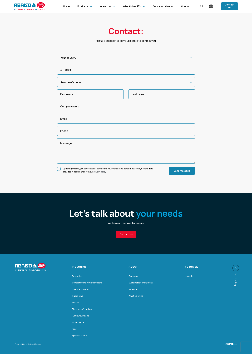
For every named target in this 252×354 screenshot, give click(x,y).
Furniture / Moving (80, 315)
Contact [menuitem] (186, 6)
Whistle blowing (136, 296)
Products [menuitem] (82, 6)
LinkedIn (189, 276)
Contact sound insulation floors (87, 282)
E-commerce (78, 322)
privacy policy (100, 171)
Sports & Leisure (79, 335)
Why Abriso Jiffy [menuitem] (132, 6)
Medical (75, 302)
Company (133, 276)
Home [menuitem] (66, 6)
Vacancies (133, 289)
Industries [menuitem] (105, 6)
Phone (64, 131)
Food (74, 329)
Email (63, 118)
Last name (138, 94)
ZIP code (65, 69)
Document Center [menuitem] (163, 6)
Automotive (77, 296)
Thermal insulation (81, 289)
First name (66, 94)
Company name (69, 106)
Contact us (229, 6)
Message (66, 143)
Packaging (77, 276)
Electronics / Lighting (82, 309)
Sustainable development (141, 282)
